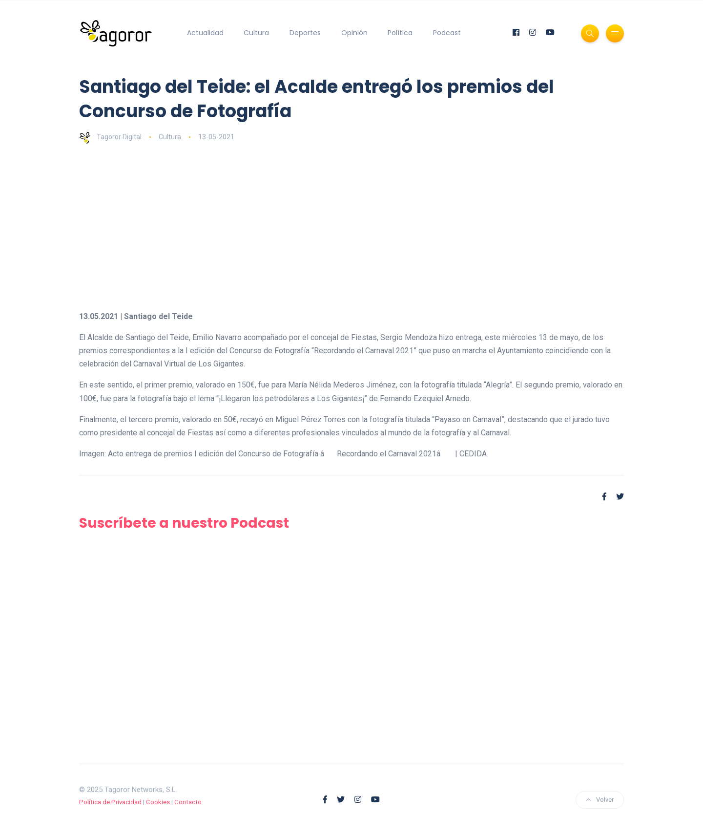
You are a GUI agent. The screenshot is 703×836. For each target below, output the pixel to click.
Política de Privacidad (110, 802)
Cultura (256, 33)
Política (400, 33)
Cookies (158, 802)
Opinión (354, 33)
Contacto (188, 802)
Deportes (305, 33)
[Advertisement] (372, 226)
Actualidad (205, 33)
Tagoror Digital (110, 137)
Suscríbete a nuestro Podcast (184, 523)
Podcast (447, 33)
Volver (600, 799)
